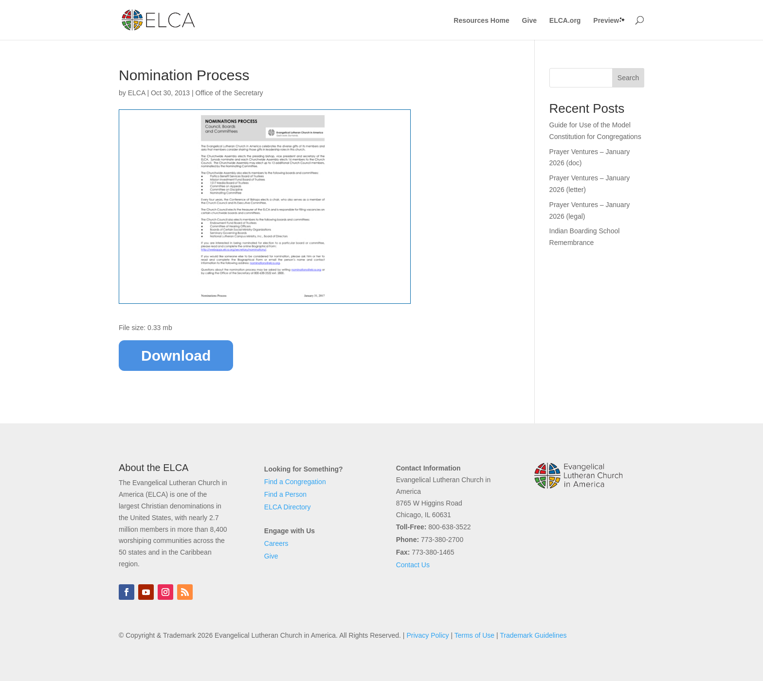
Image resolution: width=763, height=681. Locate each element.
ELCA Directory (287, 507)
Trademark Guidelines (533, 635)
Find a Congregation (295, 482)
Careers (276, 543)
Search (628, 78)
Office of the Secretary (229, 93)
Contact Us (413, 565)
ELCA (136, 93)
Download (176, 356)
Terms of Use (474, 635)
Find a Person (285, 494)
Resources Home (481, 20)
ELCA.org (565, 20)
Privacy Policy (427, 635)
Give (529, 20)
